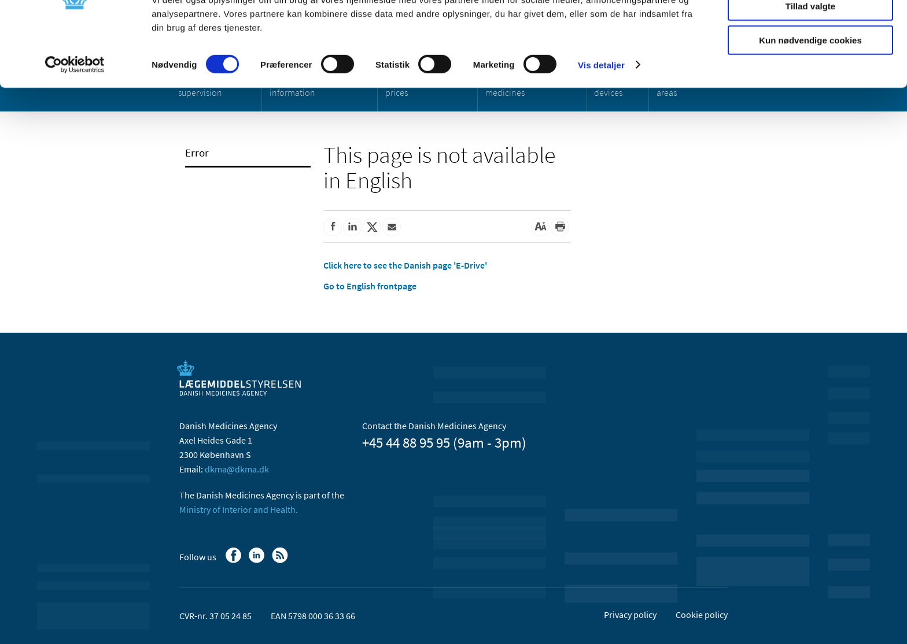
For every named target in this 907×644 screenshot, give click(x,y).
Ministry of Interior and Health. (238, 509)
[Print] (560, 227)
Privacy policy (630, 614)
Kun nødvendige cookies (810, 96)
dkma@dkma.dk (237, 469)
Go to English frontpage (369, 286)
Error (197, 152)
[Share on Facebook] (332, 227)
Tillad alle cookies (810, 28)
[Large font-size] (540, 227)
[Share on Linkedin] (352, 227)
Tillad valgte (810, 63)
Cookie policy (702, 614)
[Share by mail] (391, 227)
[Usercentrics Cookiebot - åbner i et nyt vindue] (75, 121)
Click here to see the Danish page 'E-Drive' (405, 265)
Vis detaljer (601, 121)
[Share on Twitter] (372, 227)
